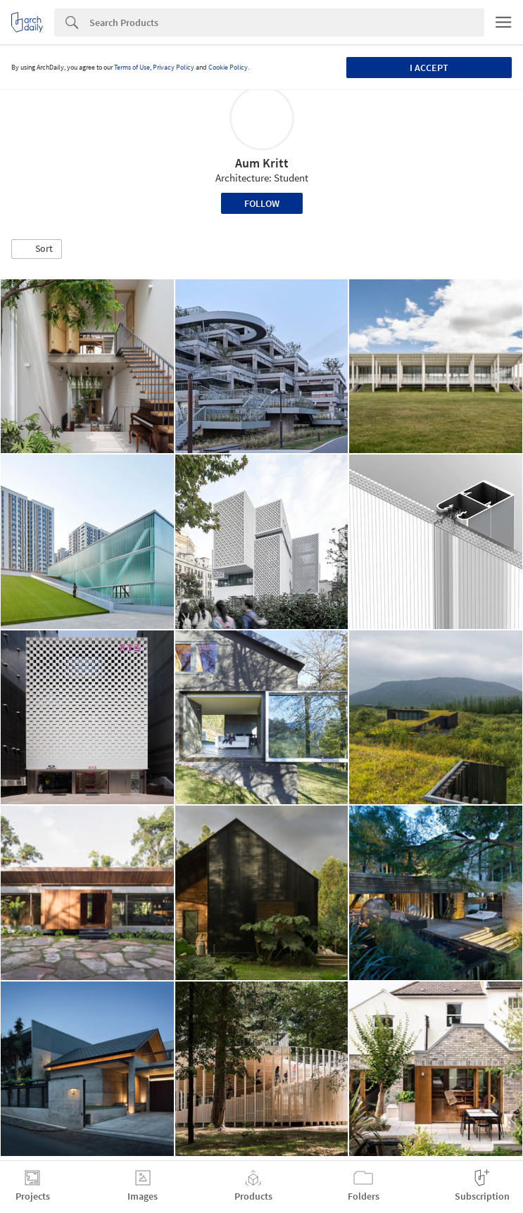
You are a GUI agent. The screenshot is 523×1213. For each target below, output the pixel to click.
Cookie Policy (228, 67)
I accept (429, 67)
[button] (36, 249)
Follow (261, 203)
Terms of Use (132, 67)
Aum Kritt (262, 163)
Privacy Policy (173, 67)
